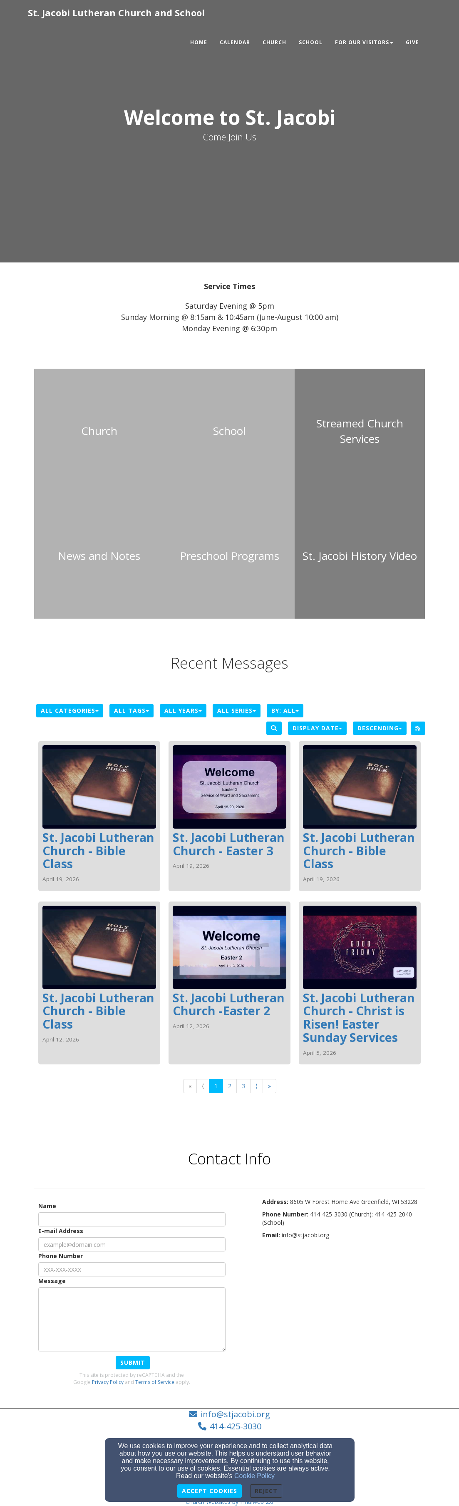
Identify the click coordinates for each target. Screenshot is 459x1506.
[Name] (132, 1219)
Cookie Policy (254, 1475)
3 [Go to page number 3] (243, 1086)
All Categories (70, 710)
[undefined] (99, 431)
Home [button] (198, 42)
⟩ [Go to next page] (257, 1086)
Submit (132, 1362)
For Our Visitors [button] (364, 42)
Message (52, 1281)
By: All (285, 710)
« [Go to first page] (190, 1086)
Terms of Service (154, 1382)
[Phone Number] (132, 1269)
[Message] (132, 1319)
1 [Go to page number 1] (216, 1086)
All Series (236, 710)
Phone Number (60, 1256)
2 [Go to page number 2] (229, 1086)
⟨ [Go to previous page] (203, 1086)
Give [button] (412, 42)
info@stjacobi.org (235, 1414)
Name (47, 1206)
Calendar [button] (235, 42)
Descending (379, 728)
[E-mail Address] (132, 1244)
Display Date (317, 728)
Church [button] (274, 42)
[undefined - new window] (360, 431)
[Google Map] (343, 1310)
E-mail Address (60, 1231)
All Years (183, 710)
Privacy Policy (108, 1382)
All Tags (131, 710)
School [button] (311, 42)
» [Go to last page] (269, 1086)
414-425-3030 (235, 1426)
